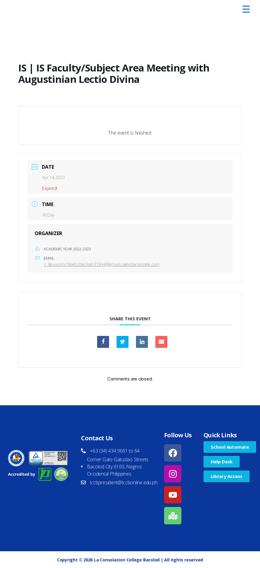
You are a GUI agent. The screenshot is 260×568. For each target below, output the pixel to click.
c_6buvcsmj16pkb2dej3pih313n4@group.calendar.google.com (102, 264)
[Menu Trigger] (246, 9)
